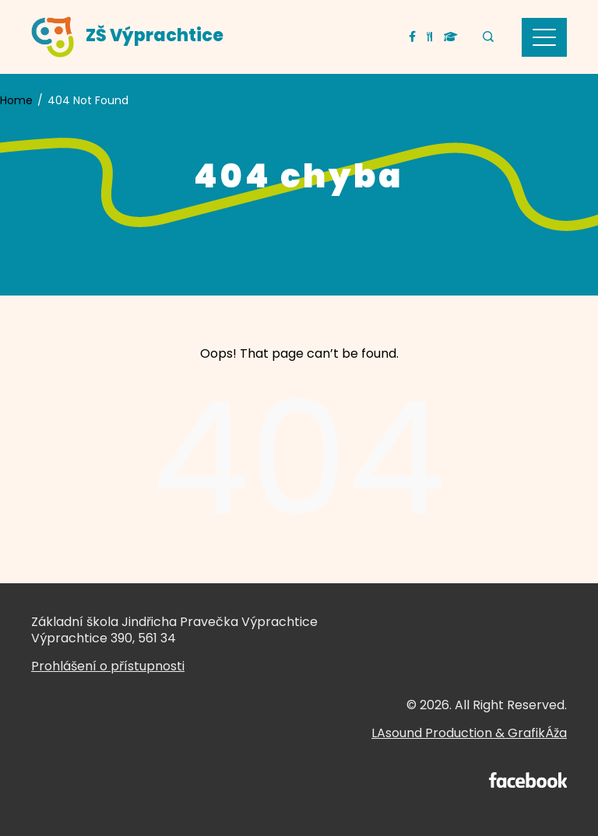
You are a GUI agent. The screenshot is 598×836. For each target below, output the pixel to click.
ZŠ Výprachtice (154, 35)
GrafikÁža (537, 733)
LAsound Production (431, 733)
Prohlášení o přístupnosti (108, 666)
